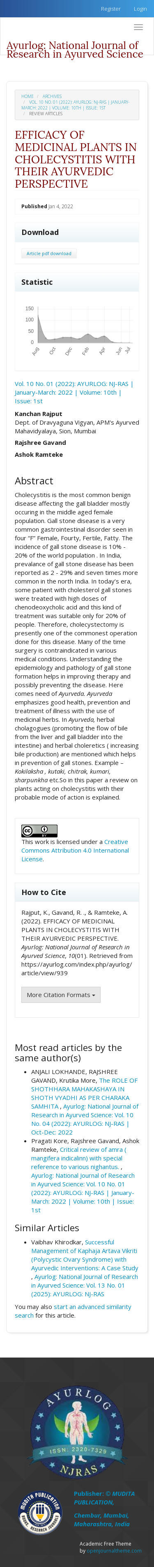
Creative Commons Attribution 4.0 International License (75, 850)
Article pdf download (49, 253)
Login (140, 8)
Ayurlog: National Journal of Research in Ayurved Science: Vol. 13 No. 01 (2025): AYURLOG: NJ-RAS (84, 1285)
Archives (52, 96)
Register (111, 8)
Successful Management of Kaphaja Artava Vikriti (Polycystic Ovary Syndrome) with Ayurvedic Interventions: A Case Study (84, 1255)
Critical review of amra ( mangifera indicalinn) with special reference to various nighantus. (78, 1158)
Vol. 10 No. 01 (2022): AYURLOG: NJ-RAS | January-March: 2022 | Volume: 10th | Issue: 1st (75, 105)
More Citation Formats (61, 994)
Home (27, 96)
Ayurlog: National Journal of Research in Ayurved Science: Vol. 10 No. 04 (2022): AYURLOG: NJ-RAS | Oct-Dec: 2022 (84, 1119)
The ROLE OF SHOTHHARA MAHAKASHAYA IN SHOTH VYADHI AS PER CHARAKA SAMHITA (84, 1093)
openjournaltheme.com (114, 1550)
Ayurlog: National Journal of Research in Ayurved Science (75, 47)
